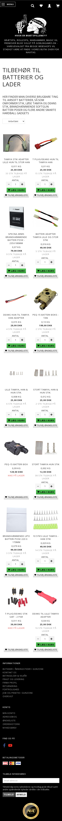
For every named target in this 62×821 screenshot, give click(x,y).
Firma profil (10, 682)
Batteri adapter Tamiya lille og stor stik (45, 237)
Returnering (10, 686)
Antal (15, 180)
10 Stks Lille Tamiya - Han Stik (46, 538)
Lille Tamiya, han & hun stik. (16, 391)
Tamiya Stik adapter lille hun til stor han (16, 161)
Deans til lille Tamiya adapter (45, 615)
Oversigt (8, 696)
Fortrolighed (11, 689)
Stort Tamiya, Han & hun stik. (45, 391)
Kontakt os (10, 672)
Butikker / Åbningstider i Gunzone (23, 669)
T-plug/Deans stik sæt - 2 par (16, 615)
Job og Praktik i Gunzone (18, 693)
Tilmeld (9, 794)
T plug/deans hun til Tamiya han (46, 161)
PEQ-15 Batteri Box (16, 464)
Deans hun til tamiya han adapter (16, 316)
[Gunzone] (31, 23)
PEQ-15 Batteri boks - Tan (46, 316)
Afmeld (21, 794)
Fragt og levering (13, 679)
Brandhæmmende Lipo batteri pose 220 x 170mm (16, 539)
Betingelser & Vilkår (15, 675)
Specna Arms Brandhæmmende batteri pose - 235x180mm (16, 238)
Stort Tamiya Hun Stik (46, 464)
